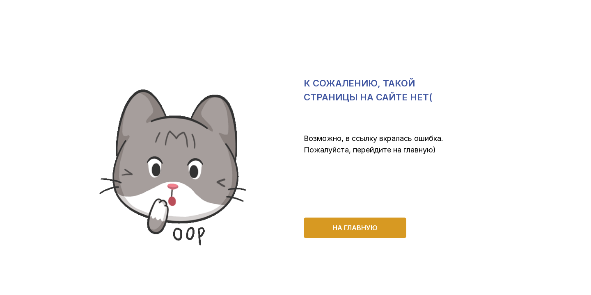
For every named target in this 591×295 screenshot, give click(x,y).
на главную (355, 228)
